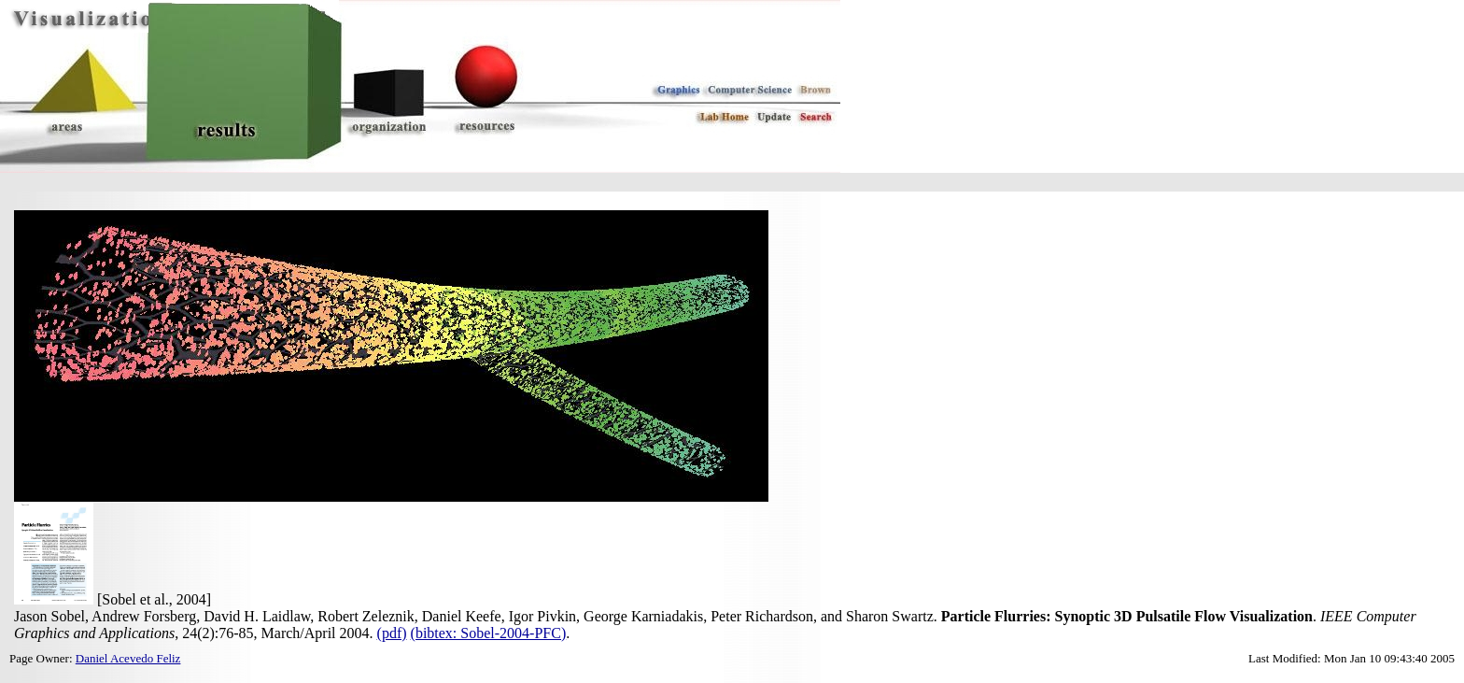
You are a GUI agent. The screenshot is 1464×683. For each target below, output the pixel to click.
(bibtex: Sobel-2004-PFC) (489, 633)
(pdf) (392, 633)
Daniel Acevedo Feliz (128, 658)
